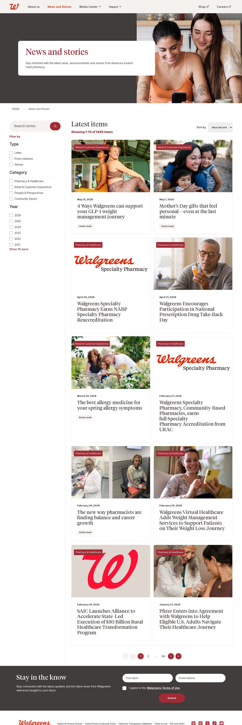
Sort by (201, 127)
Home (15, 108)
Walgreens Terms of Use (163, 667)
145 (163, 635)
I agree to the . (154, 667)
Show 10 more (18, 249)
